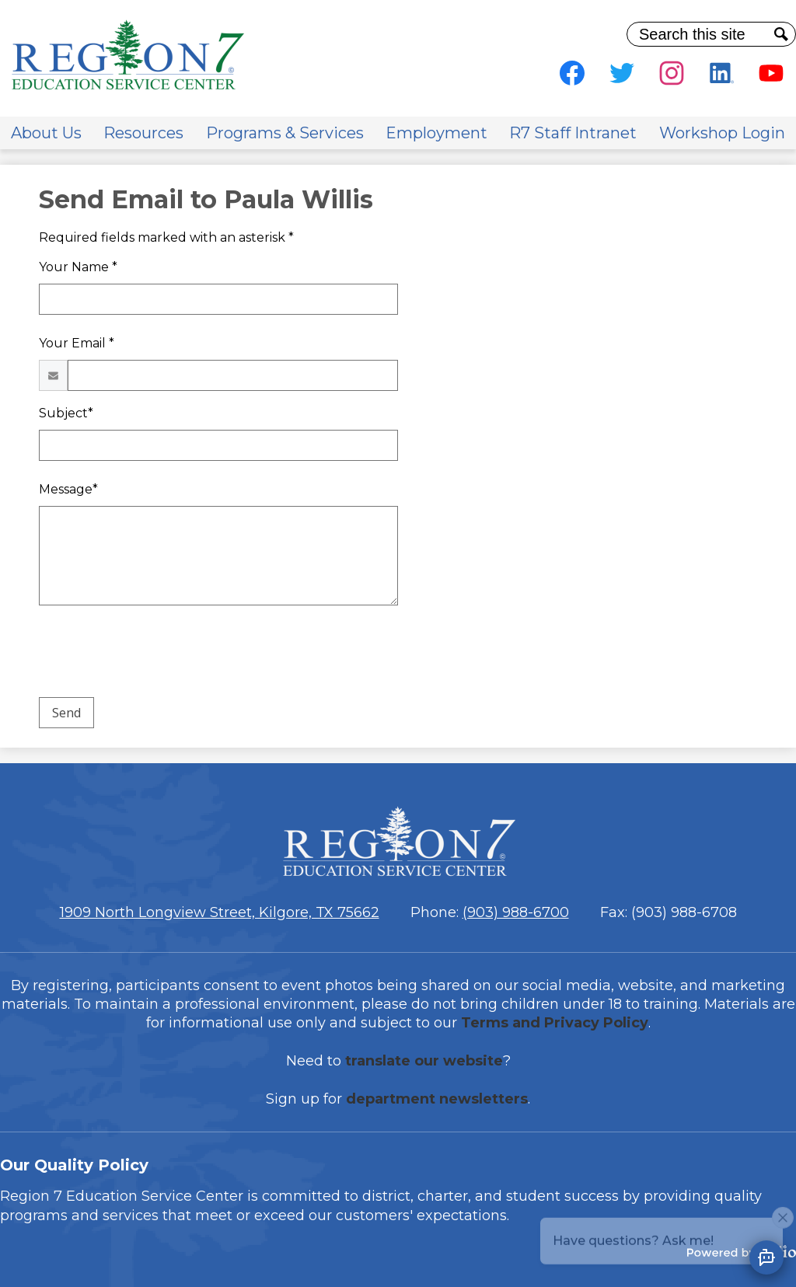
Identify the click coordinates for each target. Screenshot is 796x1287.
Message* (68, 489)
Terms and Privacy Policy (554, 1022)
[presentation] (157, 654)
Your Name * (78, 267)
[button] (46, 133)
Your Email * (76, 343)
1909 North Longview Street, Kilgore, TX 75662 (219, 912)
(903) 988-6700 (516, 912)
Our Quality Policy (74, 1165)
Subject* (66, 413)
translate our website (424, 1060)
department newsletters (437, 1098)
